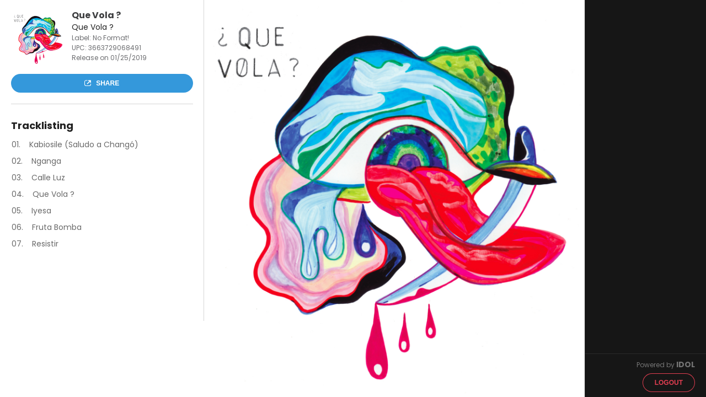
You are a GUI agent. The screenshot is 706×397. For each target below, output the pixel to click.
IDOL (685, 364)
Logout (669, 383)
